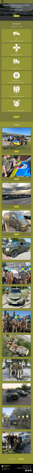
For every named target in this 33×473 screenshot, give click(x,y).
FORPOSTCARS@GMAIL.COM (24, 468)
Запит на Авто (13, 459)
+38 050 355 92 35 (26, 466)
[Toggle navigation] (30, 1)
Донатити (16, 16)
